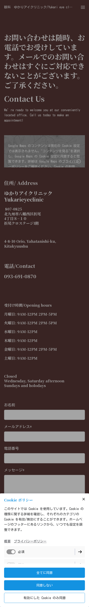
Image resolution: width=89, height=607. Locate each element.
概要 (7, 541)
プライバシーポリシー (30, 541)
